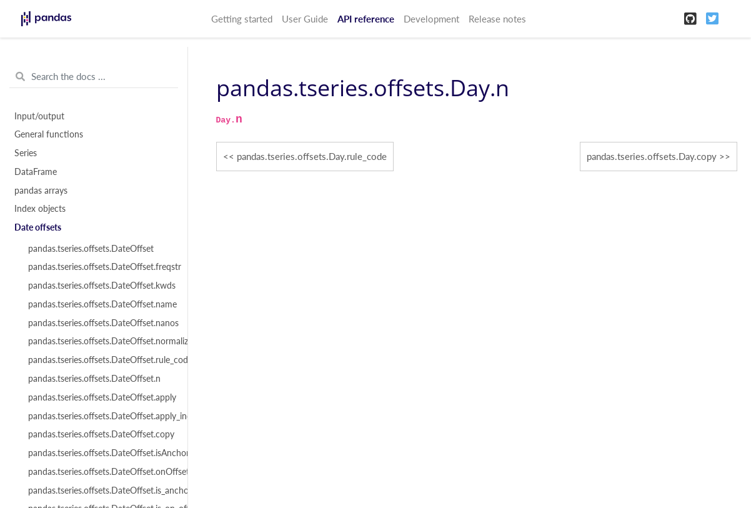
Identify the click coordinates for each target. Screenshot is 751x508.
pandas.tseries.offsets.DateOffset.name (100, 304)
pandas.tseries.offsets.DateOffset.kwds (100, 286)
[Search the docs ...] (93, 77)
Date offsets (37, 227)
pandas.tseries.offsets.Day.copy (652, 156)
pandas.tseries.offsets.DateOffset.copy (100, 434)
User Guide (305, 18)
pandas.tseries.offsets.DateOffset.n (94, 379)
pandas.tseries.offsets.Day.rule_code (312, 156)
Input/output (39, 116)
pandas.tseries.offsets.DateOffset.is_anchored (100, 491)
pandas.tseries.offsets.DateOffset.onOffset (100, 472)
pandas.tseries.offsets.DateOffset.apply (100, 397)
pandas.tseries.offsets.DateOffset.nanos (100, 323)
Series (25, 153)
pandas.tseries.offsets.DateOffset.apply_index (100, 416)
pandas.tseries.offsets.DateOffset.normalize (100, 341)
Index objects (40, 209)
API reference (365, 18)
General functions (48, 134)
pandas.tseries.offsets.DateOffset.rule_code (100, 360)
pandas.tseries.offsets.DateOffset (91, 249)
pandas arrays (40, 191)
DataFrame (35, 172)
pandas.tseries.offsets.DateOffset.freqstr (100, 267)
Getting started (241, 18)
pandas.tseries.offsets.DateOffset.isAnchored (100, 453)
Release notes (497, 18)
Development (431, 18)
